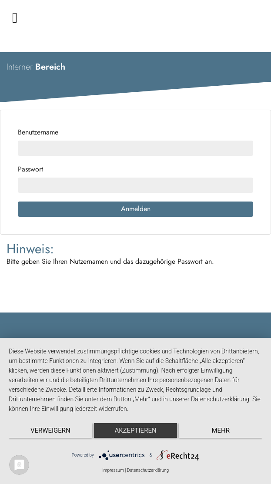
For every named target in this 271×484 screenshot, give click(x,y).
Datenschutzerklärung (148, 470)
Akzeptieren (135, 430)
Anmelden (136, 209)
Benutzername (38, 132)
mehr (220, 430)
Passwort (30, 169)
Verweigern (50, 430)
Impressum (113, 470)
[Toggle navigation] (15, 18)
